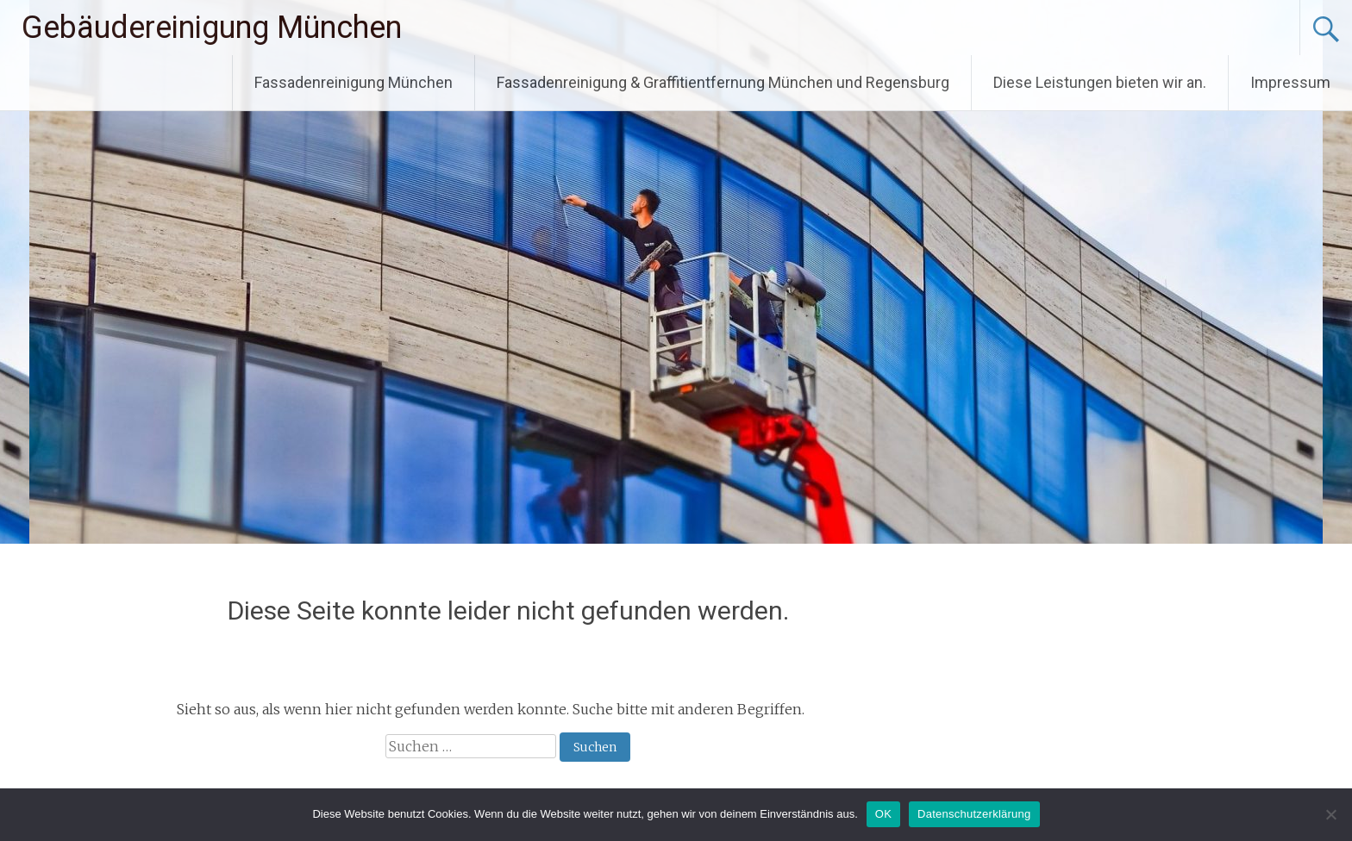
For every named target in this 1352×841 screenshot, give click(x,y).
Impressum (1290, 82)
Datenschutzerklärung (973, 813)
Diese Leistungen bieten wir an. (1099, 82)
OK (883, 813)
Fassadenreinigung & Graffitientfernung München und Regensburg (723, 82)
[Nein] (1330, 814)
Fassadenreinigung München (353, 82)
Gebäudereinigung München (212, 27)
